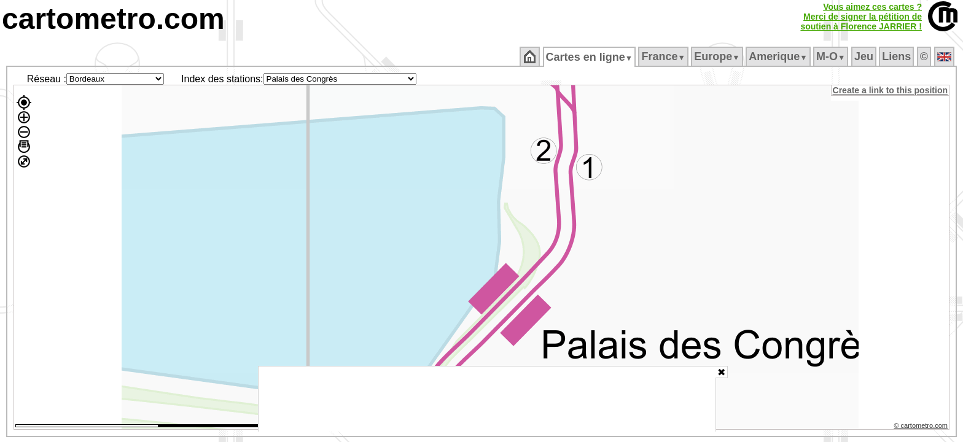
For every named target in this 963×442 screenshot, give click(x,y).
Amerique (779, 56)
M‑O (831, 56)
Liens (897, 56)
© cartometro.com (922, 427)
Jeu (864, 56)
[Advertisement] (487, 399)
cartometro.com (113, 18)
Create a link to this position (890, 90)
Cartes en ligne (590, 57)
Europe (718, 56)
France (664, 56)
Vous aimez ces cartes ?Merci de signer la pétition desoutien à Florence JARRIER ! (861, 16)
